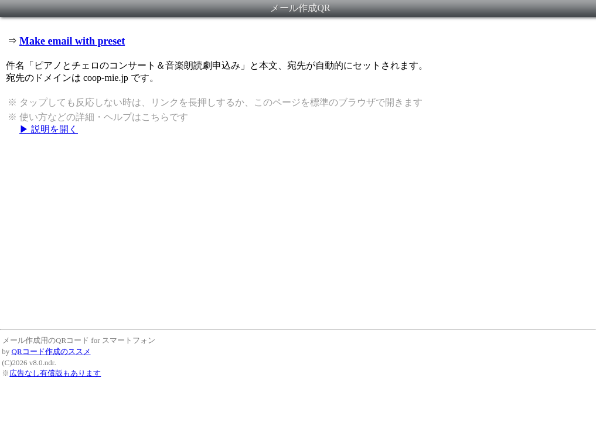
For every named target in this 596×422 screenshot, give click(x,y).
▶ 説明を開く (48, 129)
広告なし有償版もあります (55, 373)
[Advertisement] (298, 231)
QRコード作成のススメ (51, 351)
